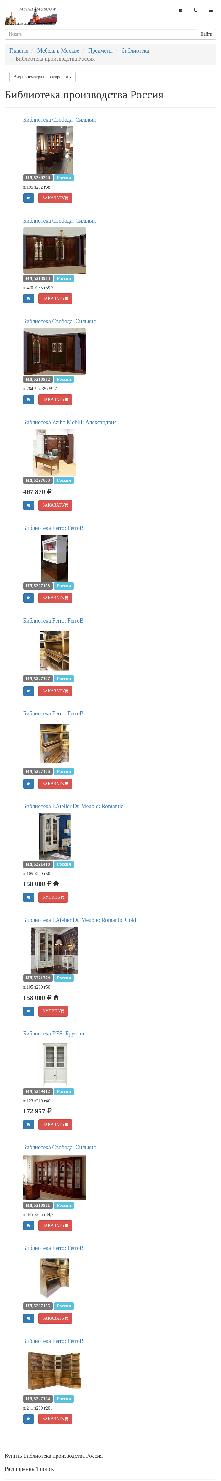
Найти (206, 34)
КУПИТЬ (53, 897)
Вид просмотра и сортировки (42, 77)
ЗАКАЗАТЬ (55, 198)
